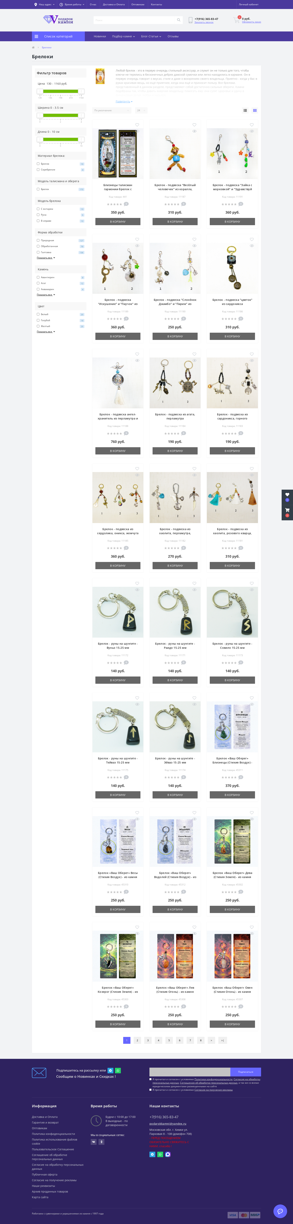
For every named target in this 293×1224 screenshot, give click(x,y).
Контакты (156, 4)
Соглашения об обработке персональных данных (208, 1081)
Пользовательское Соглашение (53, 1147)
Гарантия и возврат (45, 1121)
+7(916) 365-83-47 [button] (164, 1115)
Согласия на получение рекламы (213, 1088)
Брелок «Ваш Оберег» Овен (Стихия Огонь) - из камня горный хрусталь (232, 990)
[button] (72, 4)
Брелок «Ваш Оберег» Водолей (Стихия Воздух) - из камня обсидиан (175, 875)
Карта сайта (40, 1195)
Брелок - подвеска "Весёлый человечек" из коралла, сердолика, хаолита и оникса (175, 188)
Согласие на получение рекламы (54, 1178)
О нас (93, 4)
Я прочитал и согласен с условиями (193, 1088)
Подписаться (245, 1070)
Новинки (100, 36)
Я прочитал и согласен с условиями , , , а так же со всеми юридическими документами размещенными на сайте (206, 1081)
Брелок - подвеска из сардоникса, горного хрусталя (232, 417)
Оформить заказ (251, 21)
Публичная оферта (44, 1173)
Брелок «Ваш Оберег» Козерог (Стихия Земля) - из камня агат (118, 990)
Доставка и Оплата (114, 4)
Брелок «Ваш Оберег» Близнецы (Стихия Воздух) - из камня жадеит (232, 761)
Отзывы (173, 36)
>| (222, 1038)
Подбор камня (123, 36)
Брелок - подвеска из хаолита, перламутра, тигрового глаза (175, 531)
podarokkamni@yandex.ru (167, 1122)
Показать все (46, 257)
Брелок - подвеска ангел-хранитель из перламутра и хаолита (118, 417)
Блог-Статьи (151, 36)
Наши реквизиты (43, 1184)
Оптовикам (137, 4)
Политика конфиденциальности (53, 1132)
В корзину (118, 220)
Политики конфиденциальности (213, 1077)
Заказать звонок (203, 22)
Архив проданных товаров (50, 1190)
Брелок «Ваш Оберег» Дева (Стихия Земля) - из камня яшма (232, 875)
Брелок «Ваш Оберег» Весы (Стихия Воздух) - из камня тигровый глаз (118, 875)
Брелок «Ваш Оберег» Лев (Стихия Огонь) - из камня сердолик (175, 990)
